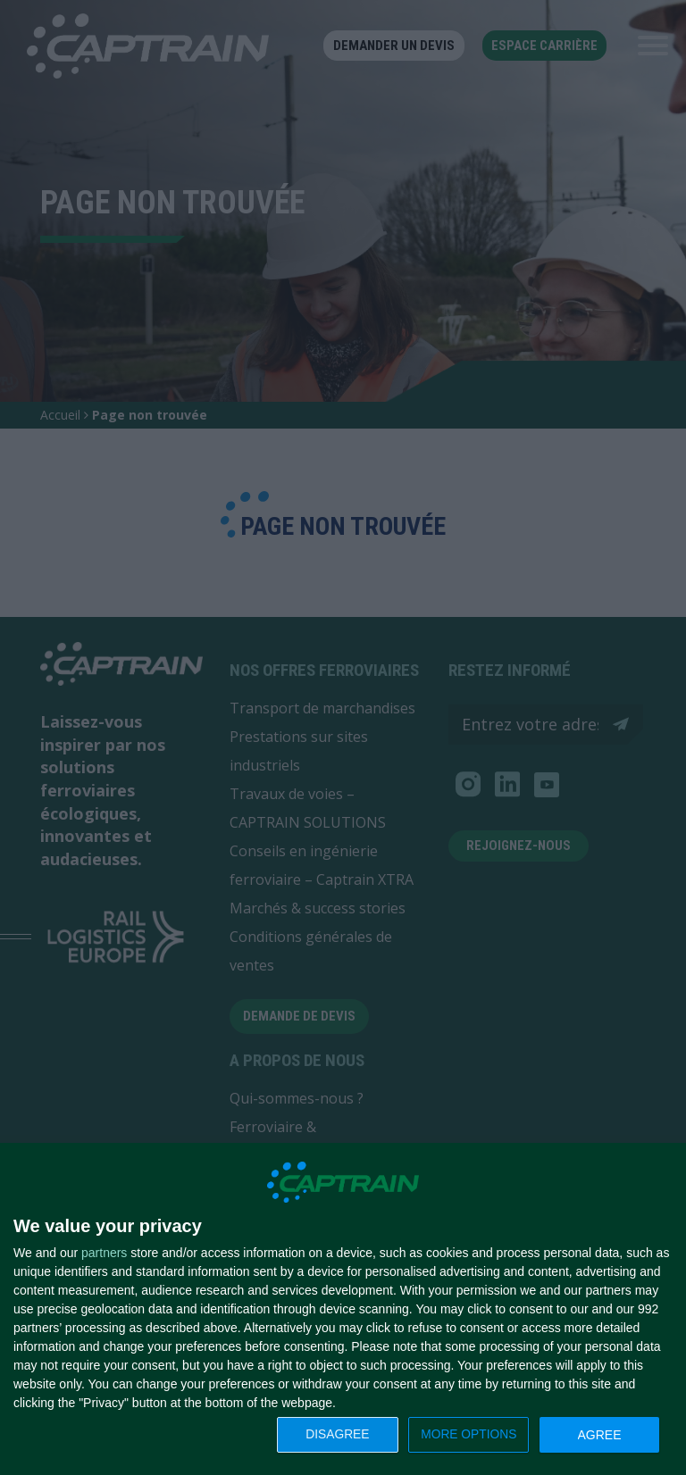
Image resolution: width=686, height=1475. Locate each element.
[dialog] (343, 1309)
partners (104, 1252)
